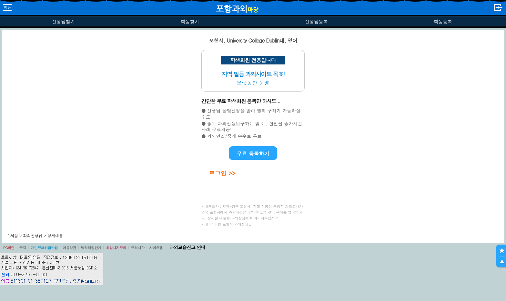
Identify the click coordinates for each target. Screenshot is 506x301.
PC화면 (9, 247)
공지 (22, 247)
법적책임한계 (91, 247)
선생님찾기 (63, 21)
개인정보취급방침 (44, 247)
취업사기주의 (116, 247)
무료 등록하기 (253, 153)
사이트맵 (156, 247)
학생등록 (443, 21)
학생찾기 (190, 21)
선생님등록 (316, 21)
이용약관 (69, 247)
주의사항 (138, 247)
